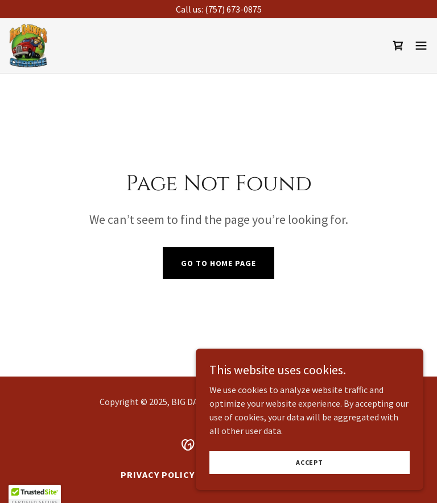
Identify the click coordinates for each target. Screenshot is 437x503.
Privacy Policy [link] (158, 474)
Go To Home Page (218, 263)
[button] (421, 45)
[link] (29, 45)
